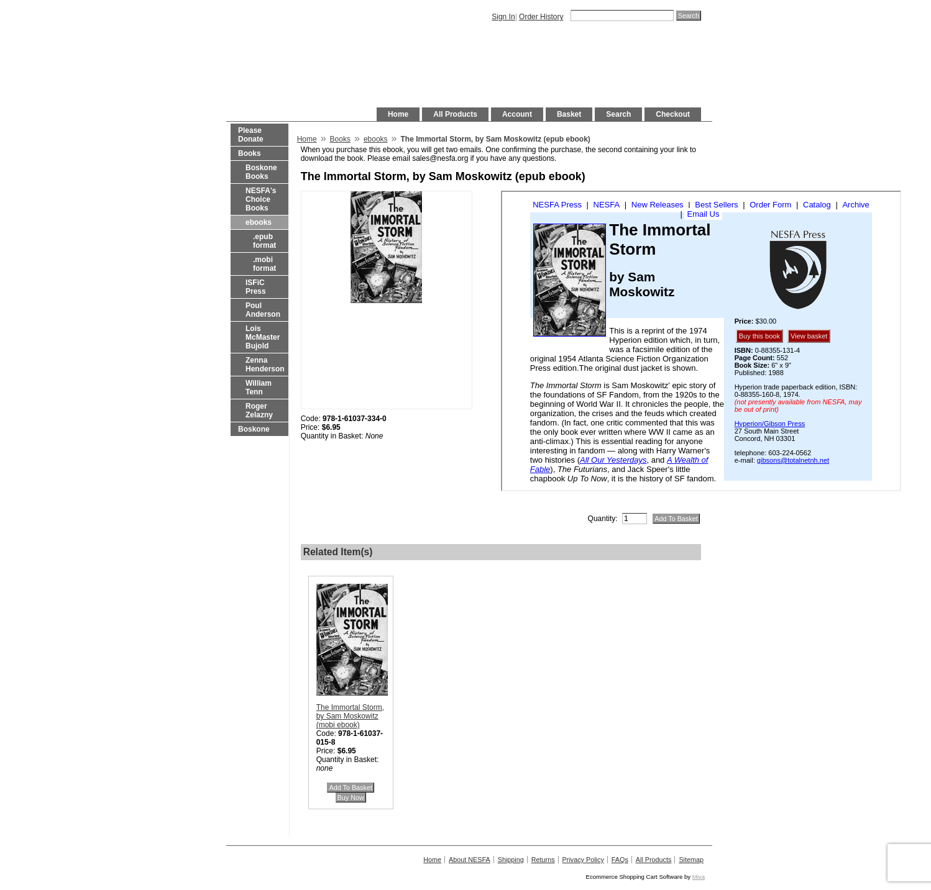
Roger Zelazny (259, 410)
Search (618, 114)
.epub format (264, 241)
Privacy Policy (583, 859)
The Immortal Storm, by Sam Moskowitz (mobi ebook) (350, 716)
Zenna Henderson (265, 364)
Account (517, 114)
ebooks (258, 222)
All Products (455, 114)
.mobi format (264, 264)
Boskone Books (261, 172)
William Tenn (258, 387)
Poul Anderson (262, 310)
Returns (543, 859)
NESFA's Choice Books (261, 199)
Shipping (511, 859)
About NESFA (469, 859)
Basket (569, 114)
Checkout (673, 114)
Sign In (503, 16)
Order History (541, 16)
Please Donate (251, 134)
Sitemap (691, 859)
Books (249, 153)
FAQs (620, 859)
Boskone (254, 429)
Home (398, 114)
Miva (698, 876)
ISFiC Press (255, 287)
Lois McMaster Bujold (262, 337)
